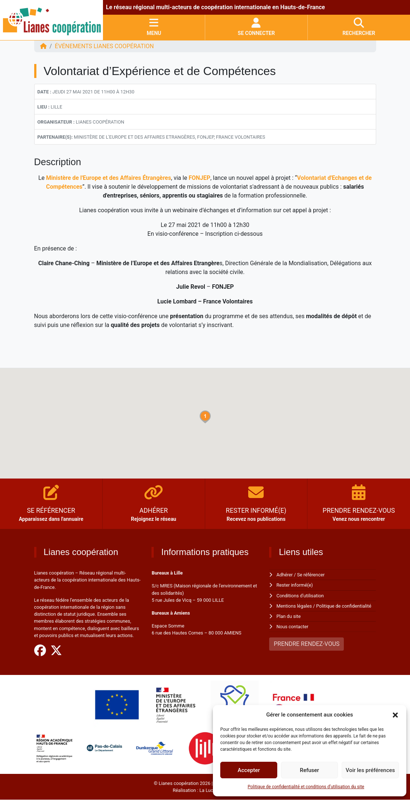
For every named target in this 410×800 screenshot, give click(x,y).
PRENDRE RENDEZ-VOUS (306, 643)
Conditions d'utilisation (300, 595)
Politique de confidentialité (344, 606)
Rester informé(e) (295, 585)
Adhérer (285, 574)
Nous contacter (293, 626)
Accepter (249, 770)
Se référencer (311, 574)
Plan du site (289, 616)
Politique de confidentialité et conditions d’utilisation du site (306, 786)
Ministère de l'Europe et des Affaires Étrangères (108, 177)
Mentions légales (294, 606)
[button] (395, 714)
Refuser (309, 770)
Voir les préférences (370, 770)
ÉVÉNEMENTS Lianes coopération (104, 46)
